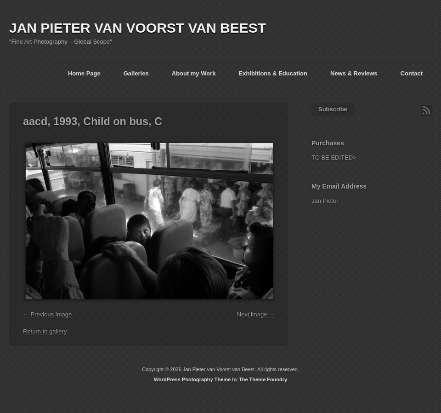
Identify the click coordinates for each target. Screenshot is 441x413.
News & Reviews (354, 73)
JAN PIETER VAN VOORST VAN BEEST (137, 27)
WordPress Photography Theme (192, 379)
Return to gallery (45, 331)
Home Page (84, 73)
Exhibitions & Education (272, 73)
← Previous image (47, 314)
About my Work (194, 73)
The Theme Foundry (263, 379)
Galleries (136, 73)
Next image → (256, 314)
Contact (412, 73)
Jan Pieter (325, 200)
